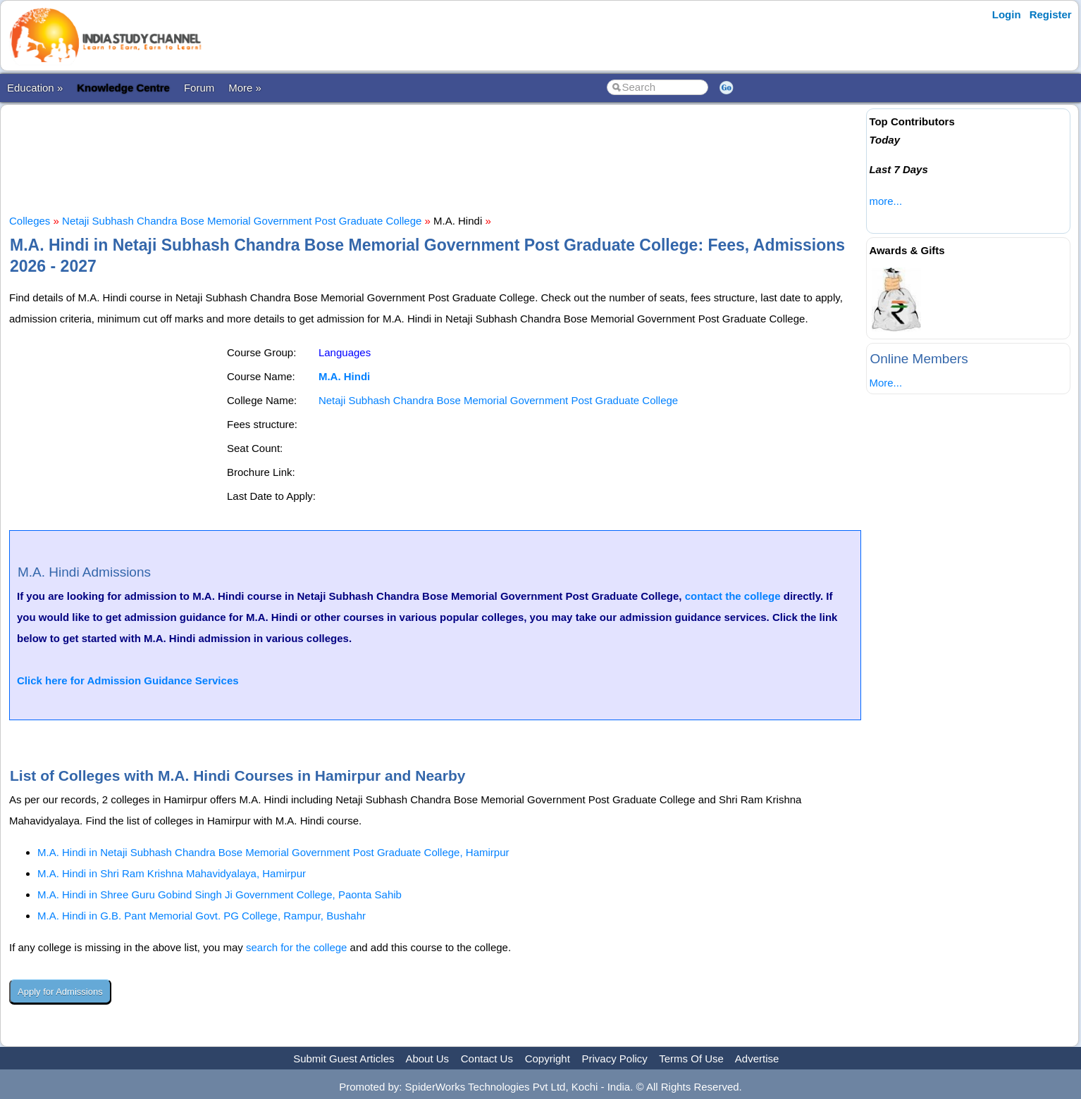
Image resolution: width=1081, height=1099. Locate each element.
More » (244, 88)
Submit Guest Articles (343, 1059)
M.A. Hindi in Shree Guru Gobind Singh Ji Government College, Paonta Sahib (219, 894)
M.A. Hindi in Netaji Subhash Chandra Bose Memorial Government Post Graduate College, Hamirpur (273, 852)
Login (1006, 14)
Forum (199, 88)
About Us (427, 1059)
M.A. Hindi (344, 376)
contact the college (733, 596)
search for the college (296, 947)
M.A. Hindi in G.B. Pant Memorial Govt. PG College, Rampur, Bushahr (201, 916)
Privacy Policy (615, 1059)
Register (1051, 14)
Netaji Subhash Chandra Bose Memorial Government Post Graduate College (241, 221)
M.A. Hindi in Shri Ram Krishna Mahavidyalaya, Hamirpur (171, 873)
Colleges (29, 221)
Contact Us (487, 1059)
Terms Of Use (691, 1059)
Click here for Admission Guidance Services (128, 680)
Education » (35, 88)
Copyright (547, 1059)
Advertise (757, 1059)
